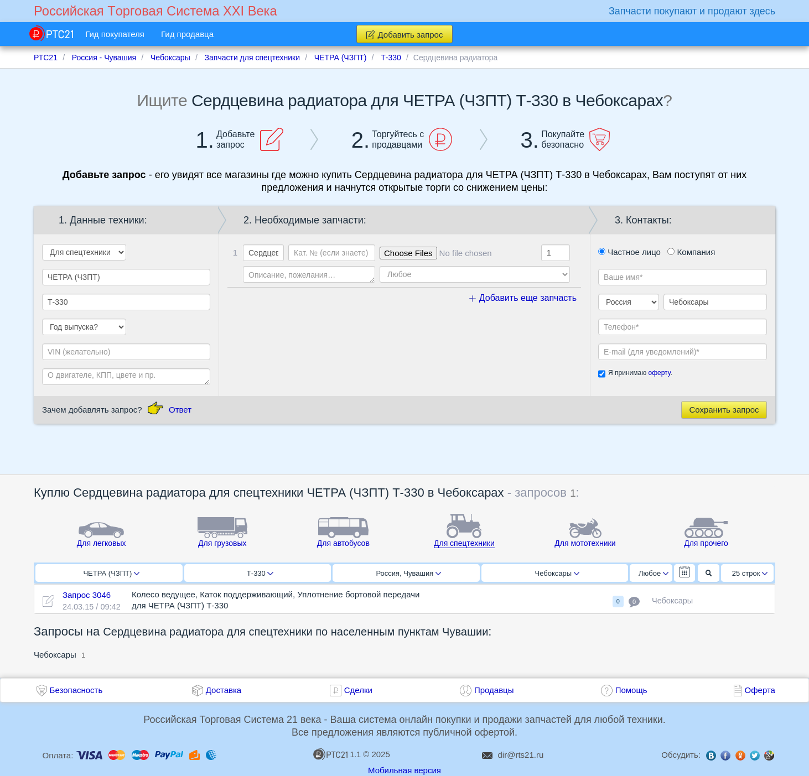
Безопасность (76, 690)
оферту (659, 373)
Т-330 (260, 573)
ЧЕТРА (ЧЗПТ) (111, 573)
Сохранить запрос (724, 409)
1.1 (337, 754)
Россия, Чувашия (408, 573)
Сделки (358, 690)
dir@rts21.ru (521, 754)
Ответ (180, 409)
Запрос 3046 (87, 595)
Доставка (223, 690)
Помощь (631, 690)
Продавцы (494, 690)
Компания (691, 252)
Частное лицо (629, 252)
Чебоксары (557, 573)
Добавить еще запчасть (523, 298)
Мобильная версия (404, 770)
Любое (653, 573)
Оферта (760, 690)
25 (750, 573)
